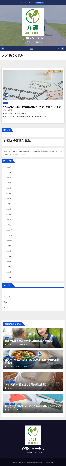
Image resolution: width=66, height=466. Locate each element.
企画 (5, 302)
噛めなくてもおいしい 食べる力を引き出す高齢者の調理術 (32, 361)
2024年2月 (8, 220)
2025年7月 (7, 167)
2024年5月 (8, 204)
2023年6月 (8, 262)
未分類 (6, 307)
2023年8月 (8, 251)
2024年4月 (8, 209)
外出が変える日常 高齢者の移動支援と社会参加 (29, 340)
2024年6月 (8, 199)
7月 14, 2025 (11, 344)
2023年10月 (8, 241)
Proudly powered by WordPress (22, 462)
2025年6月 (8, 172)
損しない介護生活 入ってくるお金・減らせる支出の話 (33, 406)
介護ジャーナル (33, 38)
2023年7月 (7, 256)
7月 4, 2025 (10, 388)
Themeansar (49, 462)
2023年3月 (8, 277)
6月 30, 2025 (11, 410)
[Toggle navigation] (31, 48)
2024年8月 (8, 188)
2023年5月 (8, 267)
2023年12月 (8, 230)
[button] (59, 48)
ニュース (6, 102)
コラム (6, 291)
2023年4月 (8, 272)
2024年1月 (7, 225)
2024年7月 (7, 193)
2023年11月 (8, 235)
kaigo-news (20, 113)
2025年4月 (8, 183)
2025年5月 (8, 178)
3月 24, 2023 (9, 113)
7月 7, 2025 (10, 366)
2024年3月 (8, 214)
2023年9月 (8, 246)
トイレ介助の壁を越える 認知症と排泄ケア (27, 384)
